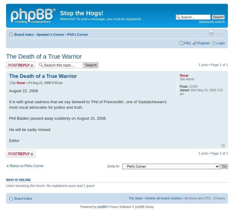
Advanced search (212, 22)
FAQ (187, 43)
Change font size (220, 33)
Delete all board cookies (164, 198)
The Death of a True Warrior (44, 56)
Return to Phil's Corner (27, 166)
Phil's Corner (77, 34)
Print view (211, 33)
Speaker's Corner (50, 34)
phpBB (101, 207)
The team (136, 198)
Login (221, 43)
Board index (24, 34)
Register (203, 43)
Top (223, 145)
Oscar (20, 83)
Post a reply (20, 65)
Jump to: (113, 166)
